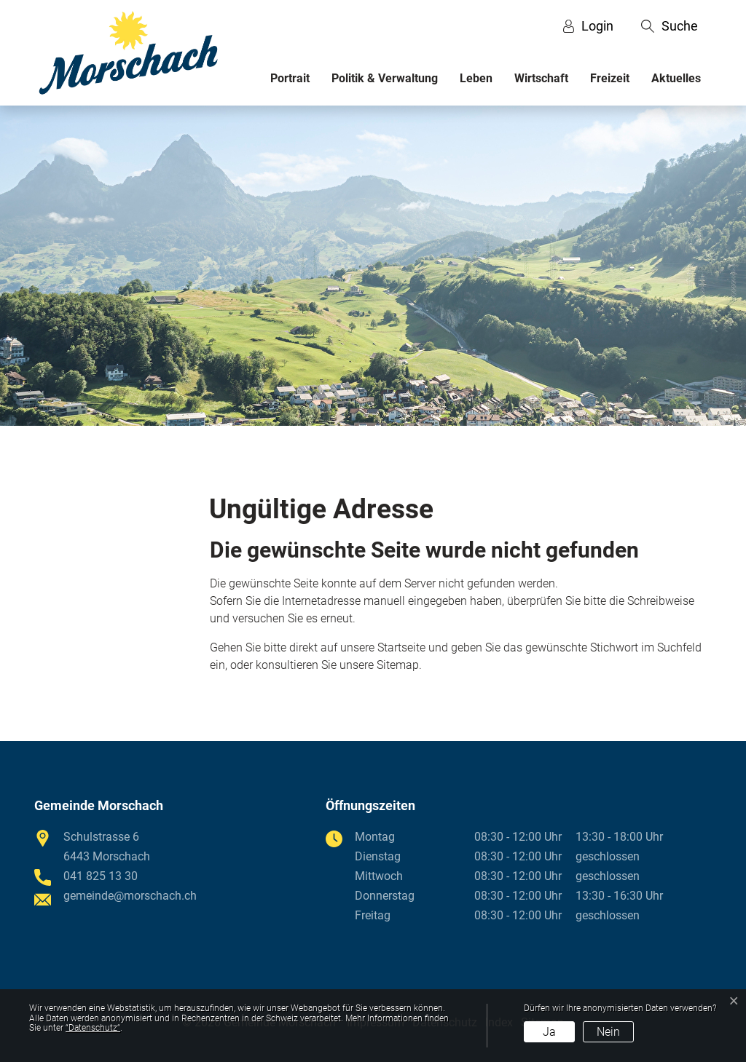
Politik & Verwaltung (384, 78)
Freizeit (609, 78)
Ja (549, 1032)
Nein (608, 1032)
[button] (669, 26)
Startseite (401, 647)
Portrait (290, 78)
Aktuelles (676, 78)
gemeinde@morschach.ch (130, 896)
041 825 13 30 (100, 876)
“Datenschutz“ (93, 1028)
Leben (476, 78)
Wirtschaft (541, 78)
